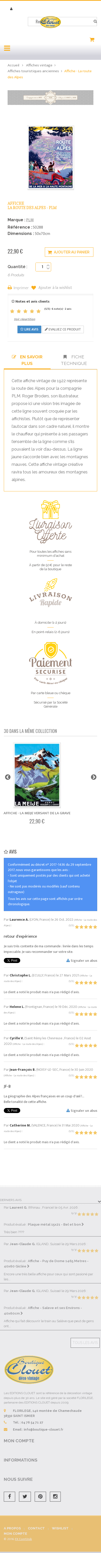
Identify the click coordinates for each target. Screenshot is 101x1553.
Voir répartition (24, 319)
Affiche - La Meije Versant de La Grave (37, 813)
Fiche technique (74, 360)
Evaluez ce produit (63, 329)
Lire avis (29, 329)
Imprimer (21, 288)
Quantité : (17, 266)
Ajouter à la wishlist (54, 288)
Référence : (20, 227)
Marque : (16, 219)
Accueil (13, 65)
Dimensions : (21, 233)
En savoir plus (27, 360)
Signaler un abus (81, 961)
